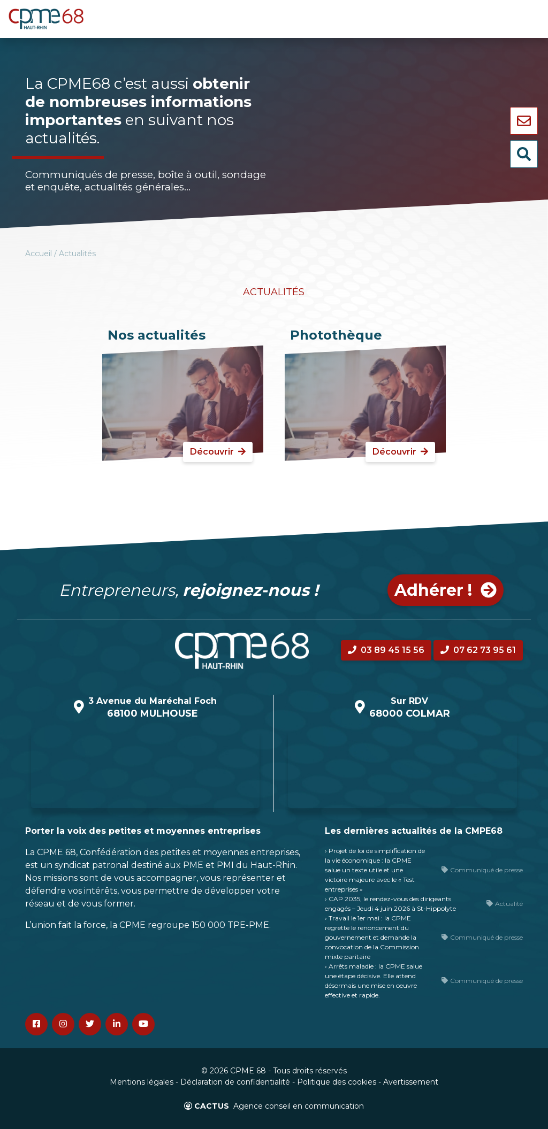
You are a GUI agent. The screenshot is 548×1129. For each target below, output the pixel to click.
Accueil (38, 253)
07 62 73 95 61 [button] (478, 650)
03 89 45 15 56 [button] (386, 650)
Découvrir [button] (218, 452)
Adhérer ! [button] (445, 590)
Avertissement (410, 1082)
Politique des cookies (336, 1082)
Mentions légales (141, 1082)
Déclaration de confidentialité (235, 1082)
